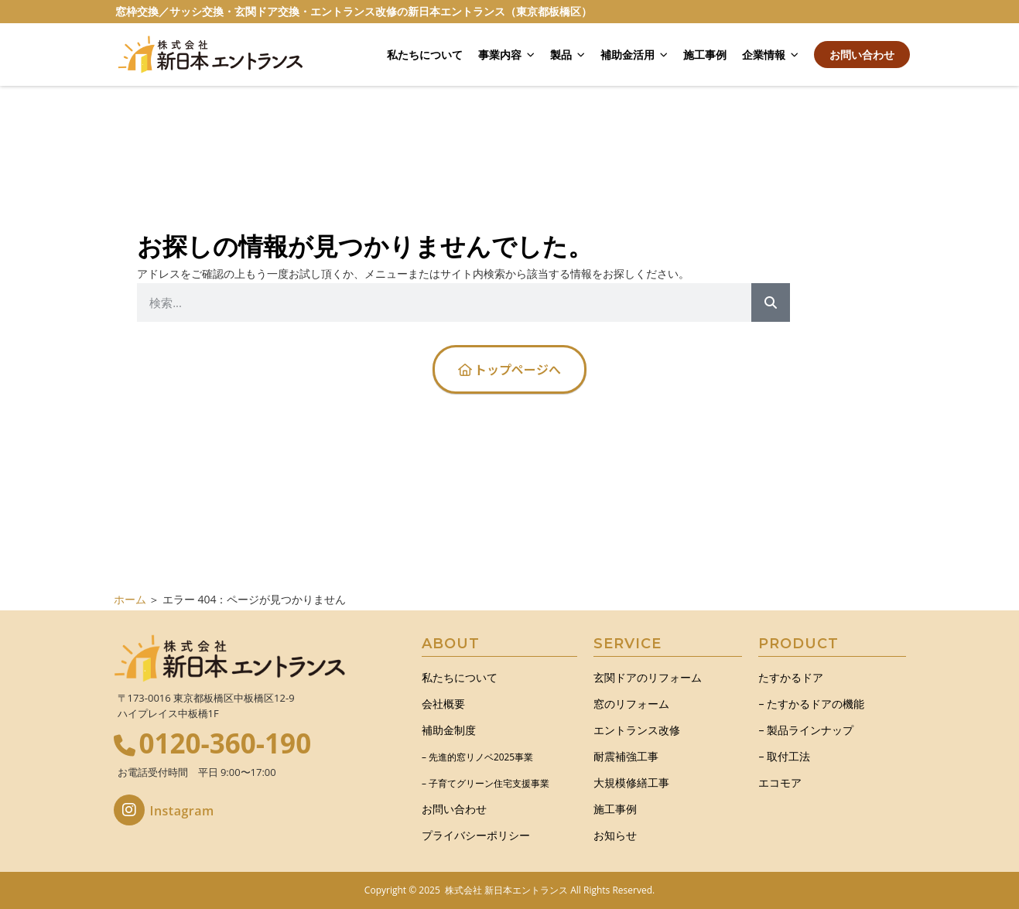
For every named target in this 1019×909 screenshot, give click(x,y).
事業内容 (506, 55)
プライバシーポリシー (476, 835)
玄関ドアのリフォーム (647, 677)
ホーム (130, 599)
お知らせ (615, 835)
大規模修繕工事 (631, 782)
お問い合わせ (861, 54)
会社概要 (443, 703)
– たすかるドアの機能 (811, 703)
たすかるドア (790, 677)
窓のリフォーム (631, 703)
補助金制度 (449, 730)
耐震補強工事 (625, 756)
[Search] (770, 302)
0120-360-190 (225, 743)
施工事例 (705, 54)
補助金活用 (634, 55)
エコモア (780, 782)
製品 (567, 55)
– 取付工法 (784, 756)
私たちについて (425, 54)
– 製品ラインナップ (805, 730)
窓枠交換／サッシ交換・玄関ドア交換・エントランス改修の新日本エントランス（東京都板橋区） (353, 12)
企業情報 (770, 55)
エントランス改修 (636, 730)
